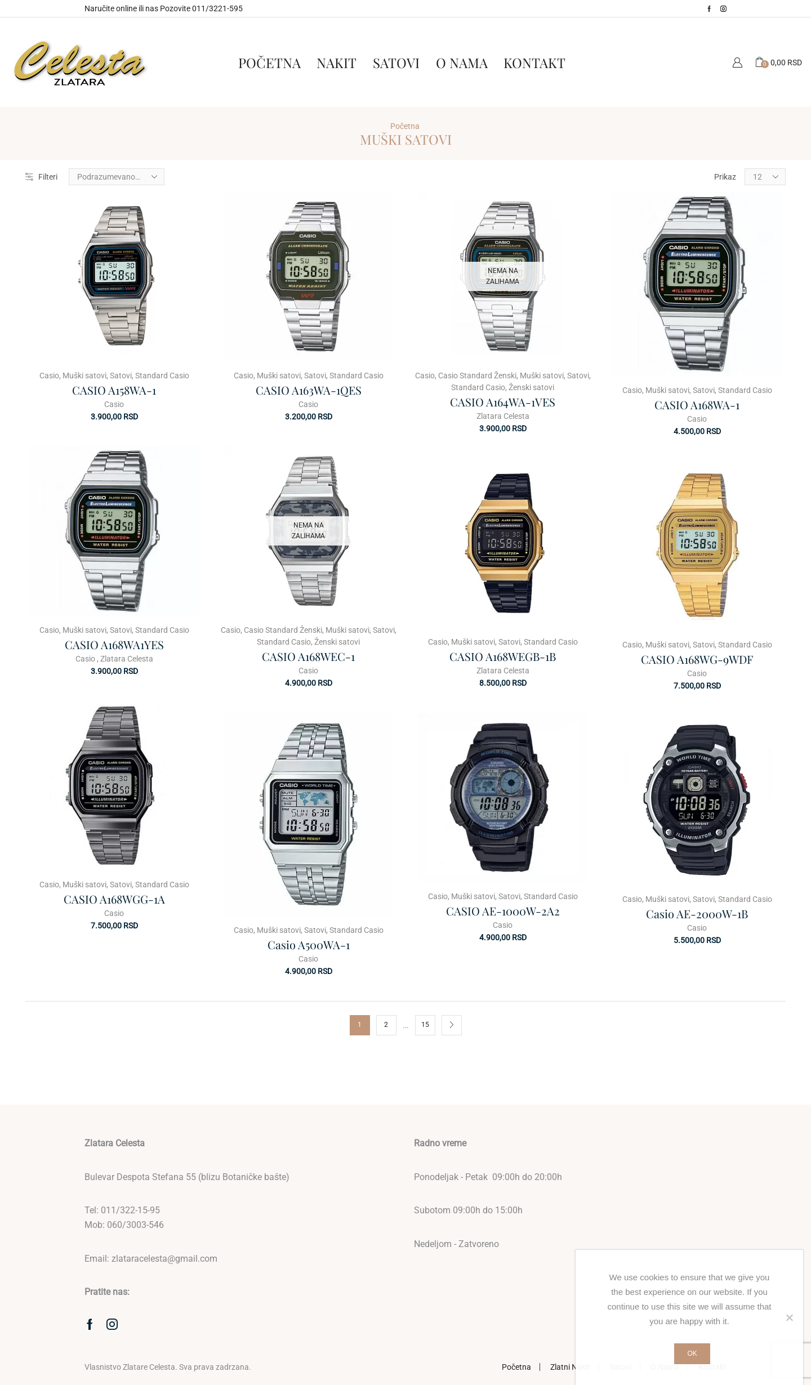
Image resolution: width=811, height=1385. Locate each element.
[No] (789, 1317)
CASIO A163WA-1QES (309, 389)
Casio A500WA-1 (309, 944)
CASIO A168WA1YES (114, 644)
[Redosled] (116, 176)
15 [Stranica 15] (425, 1025)
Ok (692, 1353)
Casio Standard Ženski (477, 375)
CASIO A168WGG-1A (114, 898)
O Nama (462, 62)
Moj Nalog (737, 62)
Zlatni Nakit (570, 1367)
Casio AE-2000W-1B (697, 913)
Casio (49, 375)
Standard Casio (162, 375)
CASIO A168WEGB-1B (502, 656)
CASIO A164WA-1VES (502, 401)
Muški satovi (84, 375)
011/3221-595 (217, 8)
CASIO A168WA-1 (696, 404)
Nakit (337, 62)
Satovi (396, 62)
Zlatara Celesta (502, 416)
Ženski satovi (531, 387)
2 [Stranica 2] (386, 1025)
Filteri (41, 176)
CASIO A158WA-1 (114, 389)
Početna (269, 62)
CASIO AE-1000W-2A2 (503, 910)
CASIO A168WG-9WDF (697, 659)
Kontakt (534, 62)
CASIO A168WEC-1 (308, 656)
